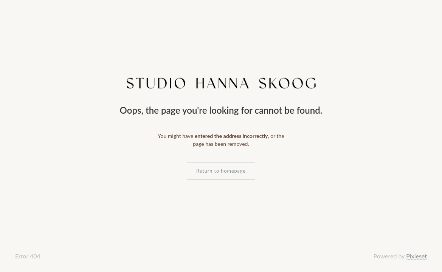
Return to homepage (221, 170)
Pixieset (416, 256)
